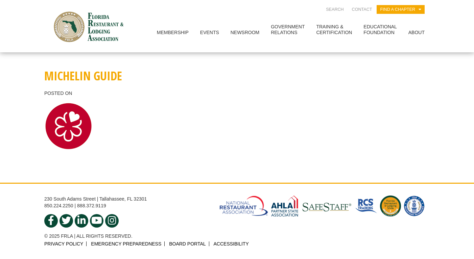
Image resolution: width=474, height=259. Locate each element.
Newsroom (245, 32)
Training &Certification (334, 29)
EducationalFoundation (380, 29)
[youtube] (96, 221)
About (416, 32)
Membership (173, 32)
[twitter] (66, 221)
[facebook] (51, 221)
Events (209, 32)
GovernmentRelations (288, 29)
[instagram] (112, 221)
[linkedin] (81, 221)
